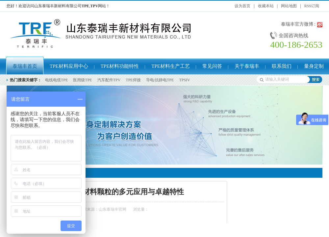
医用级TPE (82, 80)
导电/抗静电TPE (160, 80)
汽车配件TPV (109, 80)
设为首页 (242, 6)
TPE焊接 (133, 80)
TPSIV (184, 80)
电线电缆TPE (56, 80)
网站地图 (289, 6)
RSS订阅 (311, 6)
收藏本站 (266, 6)
